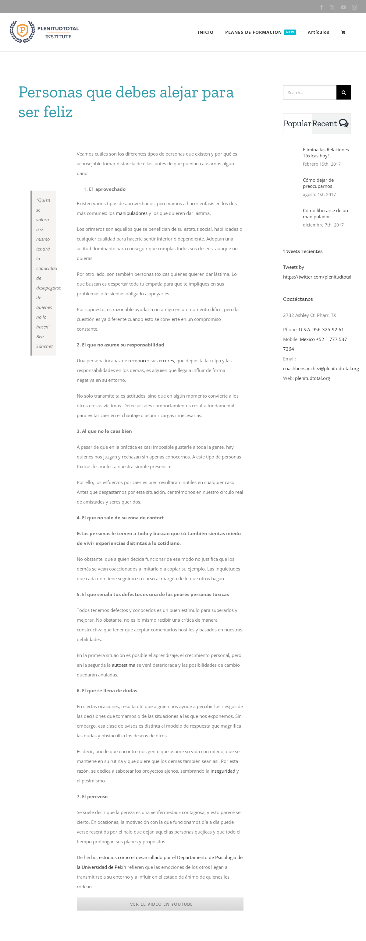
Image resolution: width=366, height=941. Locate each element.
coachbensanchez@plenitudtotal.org (321, 368)
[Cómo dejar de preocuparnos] (291, 188)
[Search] (343, 92)
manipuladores (131, 213)
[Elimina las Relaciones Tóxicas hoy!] (291, 158)
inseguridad (223, 771)
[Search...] (309, 92)
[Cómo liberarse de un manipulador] (291, 219)
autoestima (123, 665)
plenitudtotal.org (312, 378)
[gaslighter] (43, 151)
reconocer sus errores (151, 360)
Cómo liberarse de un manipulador (325, 213)
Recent (324, 123)
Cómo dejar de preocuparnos (318, 183)
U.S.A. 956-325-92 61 (321, 329)
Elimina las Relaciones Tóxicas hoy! (326, 152)
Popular (297, 123)
